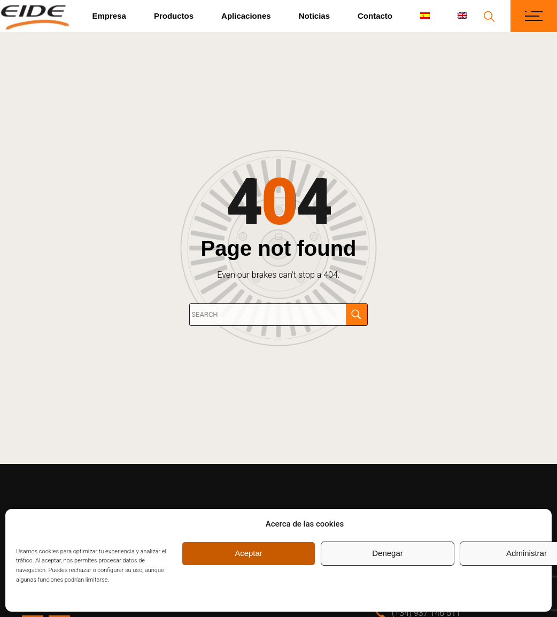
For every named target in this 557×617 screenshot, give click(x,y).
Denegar (387, 553)
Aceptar (248, 553)
